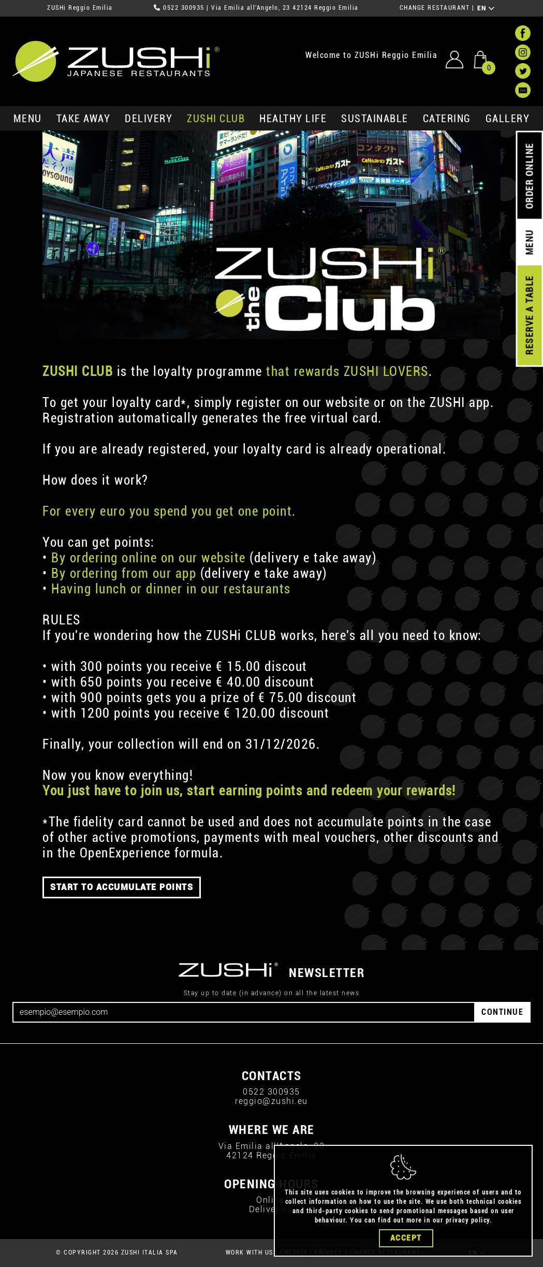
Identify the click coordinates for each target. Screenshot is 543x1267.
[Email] (243, 1012)
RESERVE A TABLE (529, 315)
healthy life (293, 118)
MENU (27, 118)
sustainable (374, 118)
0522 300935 (183, 7)
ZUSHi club (216, 118)
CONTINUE (502, 1012)
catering (447, 118)
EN (486, 8)
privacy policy (468, 1220)
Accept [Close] (406, 1238)
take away (83, 118)
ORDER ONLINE (529, 176)
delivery (148, 118)
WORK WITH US (249, 1252)
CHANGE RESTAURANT (435, 7)
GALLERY (508, 118)
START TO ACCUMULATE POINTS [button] (121, 887)
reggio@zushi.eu (271, 1101)
